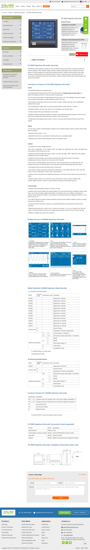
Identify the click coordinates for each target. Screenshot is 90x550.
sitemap (78, 548)
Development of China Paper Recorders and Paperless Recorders (10, 76)
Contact (46, 6)
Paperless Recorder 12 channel (10, 81)
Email (32, 483)
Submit (60, 497)
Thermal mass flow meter (28, 529)
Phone (60, 483)
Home (17, 6)
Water (43, 540)
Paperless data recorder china (71, 93)
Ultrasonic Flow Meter (27, 543)
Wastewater (45, 543)
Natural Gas (45, 537)
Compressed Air (46, 527)
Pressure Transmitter (8, 56)
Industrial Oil (45, 524)
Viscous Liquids (46, 529)
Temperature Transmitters (69, 24)
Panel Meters (6, 29)
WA (85, 25)
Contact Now (83, 54)
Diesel (43, 532)
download (72, 54)
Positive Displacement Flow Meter (30, 535)
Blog (33, 6)
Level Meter (6, 60)
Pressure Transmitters (8, 37)
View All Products (80, 512)
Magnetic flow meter (27, 527)
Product (22, 6)
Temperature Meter (7, 64)
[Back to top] (85, 543)
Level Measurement (8, 25)
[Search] (87, 6)
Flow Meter (5, 21)
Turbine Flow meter (27, 532)
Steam (43, 535)
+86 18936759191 (25, 512)
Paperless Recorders (19, 12)
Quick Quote (65, 512)
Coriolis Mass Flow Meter (28, 524)
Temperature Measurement (9, 41)
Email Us (82, 474)
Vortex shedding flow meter (29, 540)
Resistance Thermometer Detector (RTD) (73, 39)
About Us (39, 6)
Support (28, 6)
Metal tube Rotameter (27, 537)
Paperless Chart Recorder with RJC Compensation (10, 86)
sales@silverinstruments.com (71, 1)
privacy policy (84, 548)
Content (31, 487)
